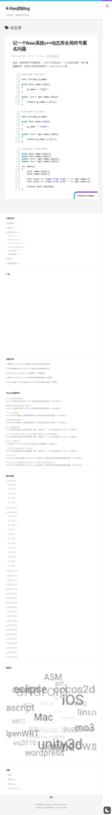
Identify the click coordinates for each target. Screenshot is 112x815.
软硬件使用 (12, 263)
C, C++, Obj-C (52, 56)
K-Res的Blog (18, 8)
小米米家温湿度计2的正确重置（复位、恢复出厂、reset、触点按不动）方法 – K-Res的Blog (43, 430)
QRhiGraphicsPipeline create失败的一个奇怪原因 (26, 373)
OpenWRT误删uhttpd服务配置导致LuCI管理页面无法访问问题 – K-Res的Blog (37, 415)
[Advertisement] (15, 314)
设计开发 (11, 232)
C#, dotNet (13, 240)
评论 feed (11, 784)
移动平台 (13, 254)
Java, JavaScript (16, 247)
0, (33, 56)
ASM (11, 236)
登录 (10, 775)
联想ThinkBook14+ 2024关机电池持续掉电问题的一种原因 (30, 377)
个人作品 (13, 251)
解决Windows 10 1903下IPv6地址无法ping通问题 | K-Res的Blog (33, 444)
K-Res (42, 56)
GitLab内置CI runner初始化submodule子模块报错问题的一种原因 (32, 382)
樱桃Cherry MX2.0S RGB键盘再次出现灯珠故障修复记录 (29, 364)
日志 (10, 228)
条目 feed (11, 779)
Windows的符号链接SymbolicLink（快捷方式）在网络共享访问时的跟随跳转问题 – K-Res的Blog (45, 458)
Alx (65, 807)
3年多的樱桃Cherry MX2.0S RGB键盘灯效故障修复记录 (28, 368)
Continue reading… (86, 195)
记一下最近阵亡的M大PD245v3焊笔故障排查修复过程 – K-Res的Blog (35, 401)
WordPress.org (14, 788)
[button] (107, 810)
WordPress (50, 807)
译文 (10, 259)
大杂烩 (10, 223)
